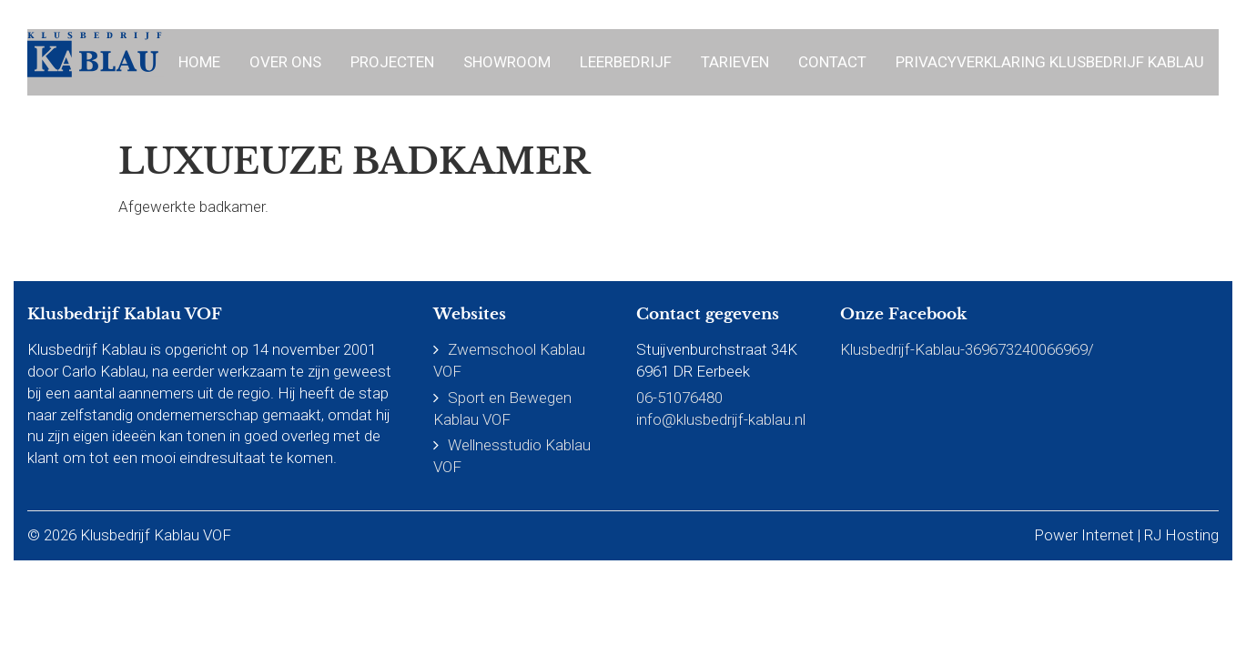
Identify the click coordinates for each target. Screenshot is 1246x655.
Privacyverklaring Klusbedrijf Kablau (1050, 62)
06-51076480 (679, 397)
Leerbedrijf (626, 62)
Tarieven (735, 62)
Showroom (507, 62)
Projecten (392, 62)
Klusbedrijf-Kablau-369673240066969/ (967, 349)
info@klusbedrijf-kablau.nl (720, 419)
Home (199, 62)
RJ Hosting (1181, 535)
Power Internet (1084, 535)
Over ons (285, 62)
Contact (832, 62)
